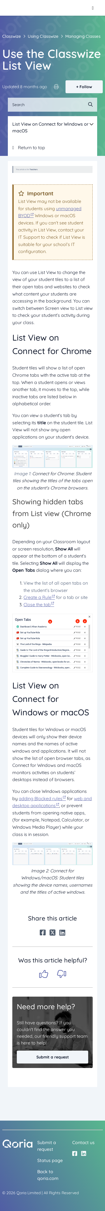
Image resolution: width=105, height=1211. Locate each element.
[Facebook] (43, 932)
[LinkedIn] (62, 932)
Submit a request (52, 1057)
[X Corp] (52, 932)
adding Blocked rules (40, 798)
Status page (50, 1160)
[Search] (52, 105)
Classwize (11, 36)
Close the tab (37, 604)
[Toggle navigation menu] (93, 8)
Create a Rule (38, 597)
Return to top (28, 147)
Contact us (83, 1142)
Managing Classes (83, 36)
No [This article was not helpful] (61, 973)
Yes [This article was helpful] (43, 973)
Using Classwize (43, 36)
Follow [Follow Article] (86, 86)
